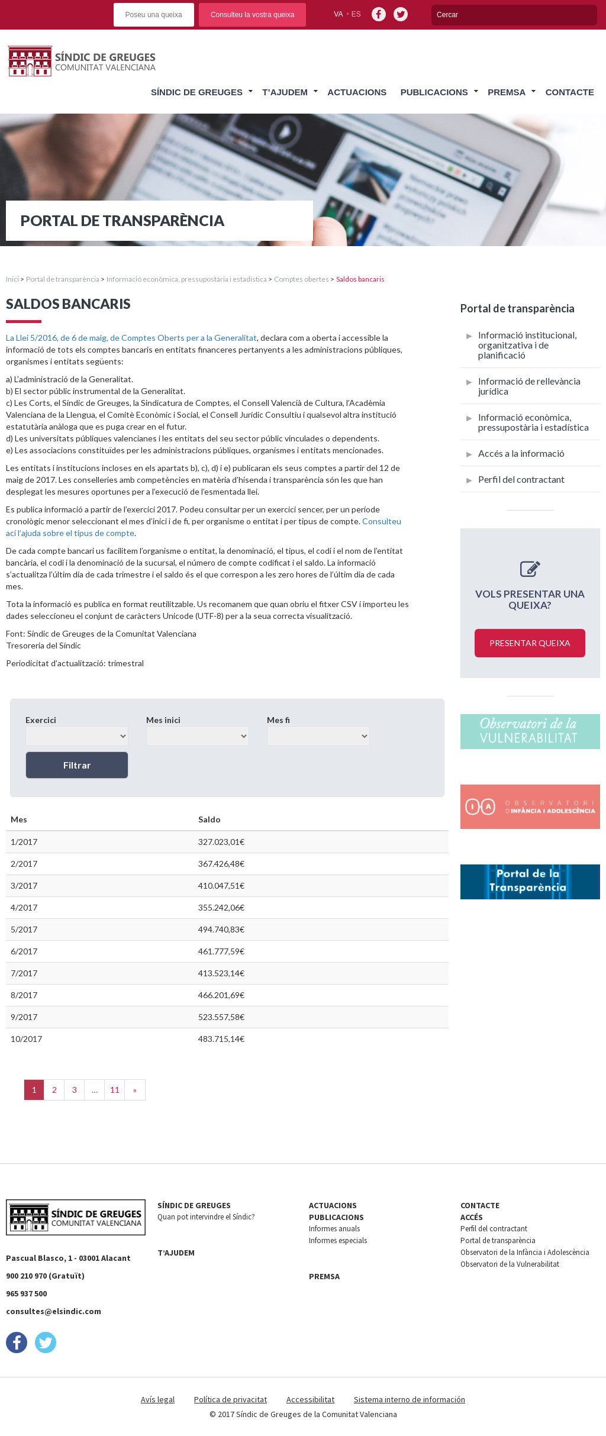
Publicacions (434, 92)
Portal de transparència (62, 279)
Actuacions (356, 92)
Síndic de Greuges (197, 92)
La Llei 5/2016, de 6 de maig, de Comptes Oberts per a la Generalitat (131, 338)
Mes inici (197, 730)
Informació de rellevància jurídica (529, 386)
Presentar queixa (529, 643)
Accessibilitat (310, 1399)
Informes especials (338, 1240)
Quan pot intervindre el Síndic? (206, 1217)
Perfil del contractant (521, 479)
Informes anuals (334, 1229)
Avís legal (158, 1399)
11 (115, 1090)
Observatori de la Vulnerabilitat (509, 1264)
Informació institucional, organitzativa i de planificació (527, 345)
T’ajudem (285, 92)
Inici (12, 279)
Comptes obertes (301, 279)
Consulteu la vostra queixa (252, 15)
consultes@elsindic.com (53, 1311)
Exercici (76, 730)
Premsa (507, 92)
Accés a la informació (521, 453)
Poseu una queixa (153, 15)
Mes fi (318, 730)
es (356, 14)
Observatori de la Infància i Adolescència (524, 1252)
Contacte (570, 92)
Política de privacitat (230, 1399)
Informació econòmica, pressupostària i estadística (187, 279)
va (338, 14)
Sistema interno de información (409, 1399)
